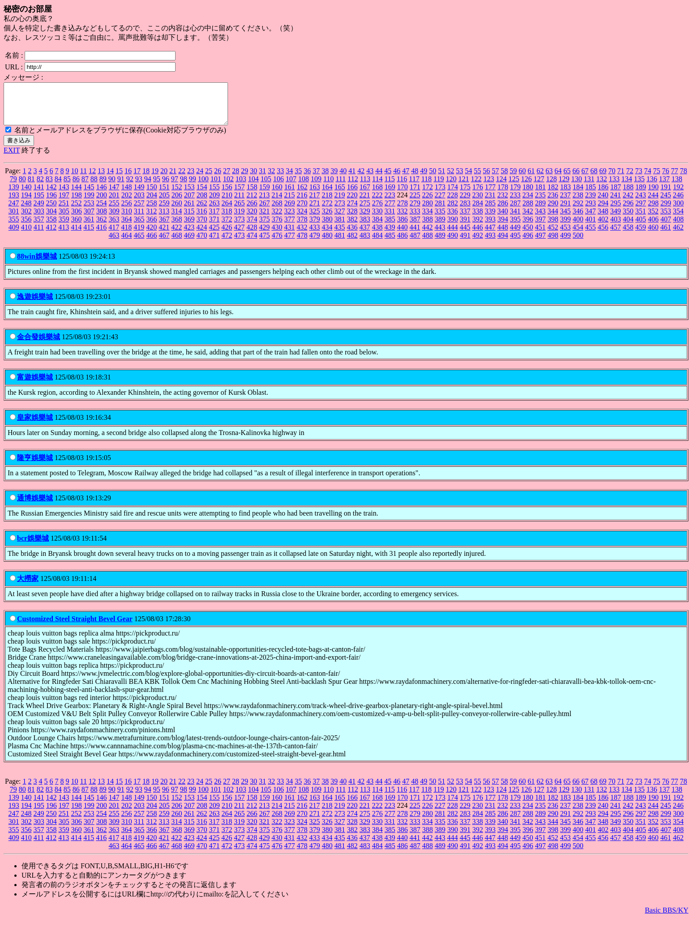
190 (653, 195)
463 (114, 243)
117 (414, 187)
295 (615, 211)
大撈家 (28, 586)
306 (76, 219)
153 (189, 195)
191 (666, 195)
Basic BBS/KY (666, 918)
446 (477, 235)
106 (278, 187)
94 (147, 187)
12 (92, 179)
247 (14, 211)
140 (26, 195)
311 (139, 219)
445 (465, 235)
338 (477, 219)
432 (302, 235)
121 (463, 187)
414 (76, 235)
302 (26, 219)
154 (202, 195)
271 (314, 211)
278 (402, 211)
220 (352, 203)
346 (577, 219)
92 (129, 187)
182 (553, 195)
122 (476, 187)
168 (377, 195)
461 (665, 235)
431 (289, 235)
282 (452, 211)
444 (452, 235)
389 (440, 227)
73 (638, 179)
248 (26, 211)
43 (370, 179)
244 (653, 203)
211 (239, 203)
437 (364, 235)
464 (126, 243)
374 (252, 227)
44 (379, 179)
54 (468, 179)
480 (327, 243)
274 (352, 211)
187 (615, 195)
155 (214, 195)
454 (577, 235)
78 (683, 179)
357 (39, 227)
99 (192, 187)
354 (678, 219)
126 (526, 187)
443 (439, 235)
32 (271, 179)
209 (214, 203)
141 (39, 195)
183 (565, 195)
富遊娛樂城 (35, 385)
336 (452, 219)
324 (302, 219)
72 (629, 179)
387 (415, 227)
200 (101, 203)
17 (137, 179)
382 (352, 227)
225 (414, 203)
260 (177, 211)
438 (377, 235)
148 (126, 195)
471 (214, 243)
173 (440, 195)
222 (377, 203)
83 (49, 187)
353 (665, 219)
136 (651, 187)
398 (553, 227)
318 (226, 219)
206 (177, 203)
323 (289, 219)
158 (252, 195)
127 (538, 187)
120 (451, 187)
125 (513, 187)
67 (585, 179)
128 (551, 187)
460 (653, 235)
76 (665, 179)
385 (390, 227)
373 (239, 227)
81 (31, 187)
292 (578, 211)
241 (615, 203)
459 (640, 235)
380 (327, 227)
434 (327, 235)
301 (14, 219)
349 (615, 219)
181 (540, 195)
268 (277, 211)
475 (264, 243)
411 (39, 235)
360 (76, 227)
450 (527, 235)
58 (504, 179)
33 (280, 179)
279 (415, 211)
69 (602, 179)
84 (58, 187)
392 (478, 227)
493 (490, 243)
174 (452, 195)
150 (151, 195)
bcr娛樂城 (33, 546)
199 (89, 203)
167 (365, 195)
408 (678, 227)
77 (674, 179)
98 (183, 187)
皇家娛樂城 (35, 425)
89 (103, 187)
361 (89, 227)
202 (126, 203)
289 (540, 211)
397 (540, 227)
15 (119, 179)
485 (390, 243)
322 (276, 219)
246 (678, 203)
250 (51, 211)
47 (405, 179)
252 (76, 211)
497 (540, 243)
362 (101, 227)
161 (289, 195)
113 (365, 187)
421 (164, 235)
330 (377, 219)
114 (377, 187)
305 (64, 219)
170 (402, 195)
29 (244, 179)
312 (151, 219)
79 (13, 187)
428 (251, 235)
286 (503, 211)
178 (503, 195)
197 (64, 203)
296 (628, 211)
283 (465, 211)
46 (396, 179)
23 (190, 179)
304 (51, 219)
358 (51, 227)
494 (503, 243)
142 (51, 195)
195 (39, 203)
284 (478, 211)
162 (302, 195)
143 (64, 195)
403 (615, 227)
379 (314, 227)
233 (515, 203)
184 (578, 195)
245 (665, 203)
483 (365, 243)
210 (227, 203)
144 (76, 195)
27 (226, 179)
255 (114, 211)
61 (531, 179)
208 (202, 203)
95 (156, 187)
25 (208, 179)
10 (74, 179)
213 (264, 203)
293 (590, 211)
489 (440, 243)
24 (199, 179)
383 (365, 227)
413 (63, 235)
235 (540, 203)
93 (138, 187)
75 (656, 179)
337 (465, 219)
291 (565, 211)
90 (112, 187)
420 (151, 235)
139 (14, 195)
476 (277, 243)
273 (340, 211)
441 (414, 235)
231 (490, 203)
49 (423, 179)
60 (522, 179)
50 (432, 179)
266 (252, 211)
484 (377, 243)
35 (298, 179)
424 (201, 235)
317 (214, 219)
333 (414, 219)
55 (477, 179)
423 (189, 235)
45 (387, 179)
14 (110, 179)
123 (488, 187)
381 (340, 227)
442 (427, 235)
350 (628, 219)
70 (611, 179)
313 (164, 219)
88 (94, 187)
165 (340, 195)
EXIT (12, 158)
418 (126, 235)
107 (291, 187)
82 (40, 187)
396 (528, 227)
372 (227, 227)
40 (343, 179)
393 (490, 227)
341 (515, 219)
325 (314, 219)
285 (490, 211)
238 (577, 203)
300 (678, 211)
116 (402, 187)
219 (339, 203)
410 (26, 235)
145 (89, 195)
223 (389, 203)
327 (339, 219)
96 (165, 187)
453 (565, 235)
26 (217, 179)
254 (101, 211)
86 (76, 187)
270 (302, 211)
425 (214, 235)
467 (164, 243)
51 (441, 179)
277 (390, 211)
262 (202, 211)
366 (151, 227)
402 (603, 227)
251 (64, 211)
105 (266, 187)
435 (339, 235)
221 (364, 203)
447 (490, 235)
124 (501, 187)
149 (139, 195)
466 (151, 243)
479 (314, 243)
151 (164, 195)
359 (64, 227)
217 (314, 203)
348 (602, 219)
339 (490, 219)
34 (289, 179)
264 (227, 211)
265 (239, 211)
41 (352, 179)
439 (389, 235)
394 (503, 227)
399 (565, 227)
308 (101, 219)
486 (402, 243)
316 (201, 219)
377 (289, 227)
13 (101, 179)
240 (602, 203)
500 (578, 243)
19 (155, 179)
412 (51, 235)
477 (289, 243)
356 (26, 227)
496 (528, 243)
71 (620, 179)
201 (114, 203)
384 (377, 227)
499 (565, 243)
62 (540, 179)
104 (253, 187)
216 (302, 203)
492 (478, 243)
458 (628, 235)
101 (216, 187)
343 (540, 219)
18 (146, 179)
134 (626, 187)
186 (603, 195)
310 (126, 219)
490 (452, 243)
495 (515, 243)
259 (164, 211)
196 (51, 203)
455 (590, 235)
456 (602, 235)
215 (289, 203)
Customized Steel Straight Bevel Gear (75, 627)
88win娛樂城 (37, 264)
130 (576, 187)
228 (452, 203)
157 (239, 195)
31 (262, 179)
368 (177, 227)
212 (251, 203)
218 (327, 203)
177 (490, 195)
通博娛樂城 (35, 506)
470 (202, 243)
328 (352, 219)
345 (565, 219)
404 (628, 227)
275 (365, 211)
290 (553, 211)
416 (101, 235)
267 (264, 211)
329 (364, 219)
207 (189, 203)
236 (552, 203)
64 (558, 179)
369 (189, 227)
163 (314, 195)
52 (450, 179)
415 (88, 235)
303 (39, 219)
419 (138, 235)
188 (628, 195)
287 (515, 211)
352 (653, 219)
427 (239, 235)
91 (121, 187)
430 (276, 235)
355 (14, 227)
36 (307, 179)
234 (527, 203)
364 (126, 227)
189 (641, 195)
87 (85, 187)
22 (181, 179)
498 (553, 243)
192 (678, 195)
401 (590, 227)
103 (241, 187)
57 (495, 179)
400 (578, 227)
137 (664, 187)
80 (22, 187)
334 (427, 219)
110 (328, 187)
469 (189, 243)
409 (14, 235)
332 (402, 219)
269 (289, 211)
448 (502, 235)
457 (615, 235)
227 (439, 203)
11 (83, 179)
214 (276, 203)
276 (377, 211)
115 (389, 187)
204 (151, 203)
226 (427, 203)
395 (515, 227)
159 (264, 195)
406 (653, 227)
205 (164, 203)
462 (678, 235)
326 (327, 219)
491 (465, 243)
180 (528, 195)
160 (277, 195)
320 (251, 219)
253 (89, 211)
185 (590, 195)
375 (264, 227)
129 (564, 187)
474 (252, 243)
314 (176, 219)
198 (76, 203)
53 (459, 179)
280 (427, 211)
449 (515, 235)
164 (327, 195)
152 (177, 195)
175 (465, 195)
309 (114, 219)
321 (264, 219)
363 (114, 227)
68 (593, 179)
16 (128, 179)
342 (527, 219)
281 (440, 211)
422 (176, 235)
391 (465, 227)
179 (515, 195)
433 (314, 235)
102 (228, 187)
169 (390, 195)
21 (172, 179)
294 (603, 211)
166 (352, 195)
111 (340, 187)
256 (126, 211)
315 (189, 219)
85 (67, 187)
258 (151, 211)
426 (226, 235)
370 (202, 227)
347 (590, 219)
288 (528, 211)
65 (567, 179)
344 (552, 219)
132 (601, 187)
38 (325, 179)
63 (549, 179)
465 (139, 243)
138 (676, 187)
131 (589, 187)
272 (327, 211)
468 (177, 243)
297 (641, 211)
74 (647, 179)
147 (114, 195)
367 (164, 227)
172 (427, 195)
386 (402, 227)
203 (139, 203)
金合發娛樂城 (38, 345)
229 (465, 203)
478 (302, 243)
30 (253, 179)
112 (353, 187)
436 (352, 235)
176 (478, 195)
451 (540, 235)
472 (227, 243)
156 (227, 195)
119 (439, 187)
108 (303, 187)
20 (164, 179)
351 (640, 219)
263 (214, 211)
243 (640, 203)
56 (486, 179)
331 (389, 219)
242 (628, 203)
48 (414, 179)
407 (666, 227)
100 (203, 187)
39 (334, 179)
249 (39, 211)
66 (576, 179)
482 (352, 243)
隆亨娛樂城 (35, 465)
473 (239, 243)
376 (277, 227)
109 (316, 187)
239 (590, 203)
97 (174, 187)
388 (427, 227)
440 (402, 235)
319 (239, 219)
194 (26, 203)
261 (189, 211)
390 (452, 227)
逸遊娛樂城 (35, 304)
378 (302, 227)
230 (477, 203)
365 (139, 227)
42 (361, 179)
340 (502, 219)
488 (427, 243)
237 (565, 203)
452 (552, 235)
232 (502, 203)
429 (264, 235)
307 (89, 219)
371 (214, 227)
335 (439, 219)
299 (666, 211)
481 (340, 243)
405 (641, 227)
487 (415, 243)
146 (101, 195)
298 (653, 211)
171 (415, 195)
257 (139, 211)
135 (639, 187)
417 (113, 235)
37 (316, 179)
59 (513, 179)
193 (14, 203)
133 (614, 187)
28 (235, 179)
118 (426, 187)
